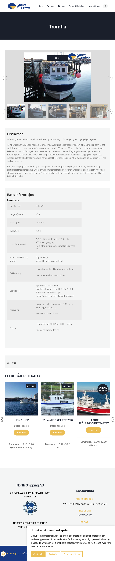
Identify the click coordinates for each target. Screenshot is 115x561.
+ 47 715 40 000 (85, 515)
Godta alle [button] (38, 554)
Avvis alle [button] (53, 554)
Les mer (21, 432)
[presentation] (5, 78)
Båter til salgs (21, 425)
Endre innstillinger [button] (72, 554)
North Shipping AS (14, 553)
